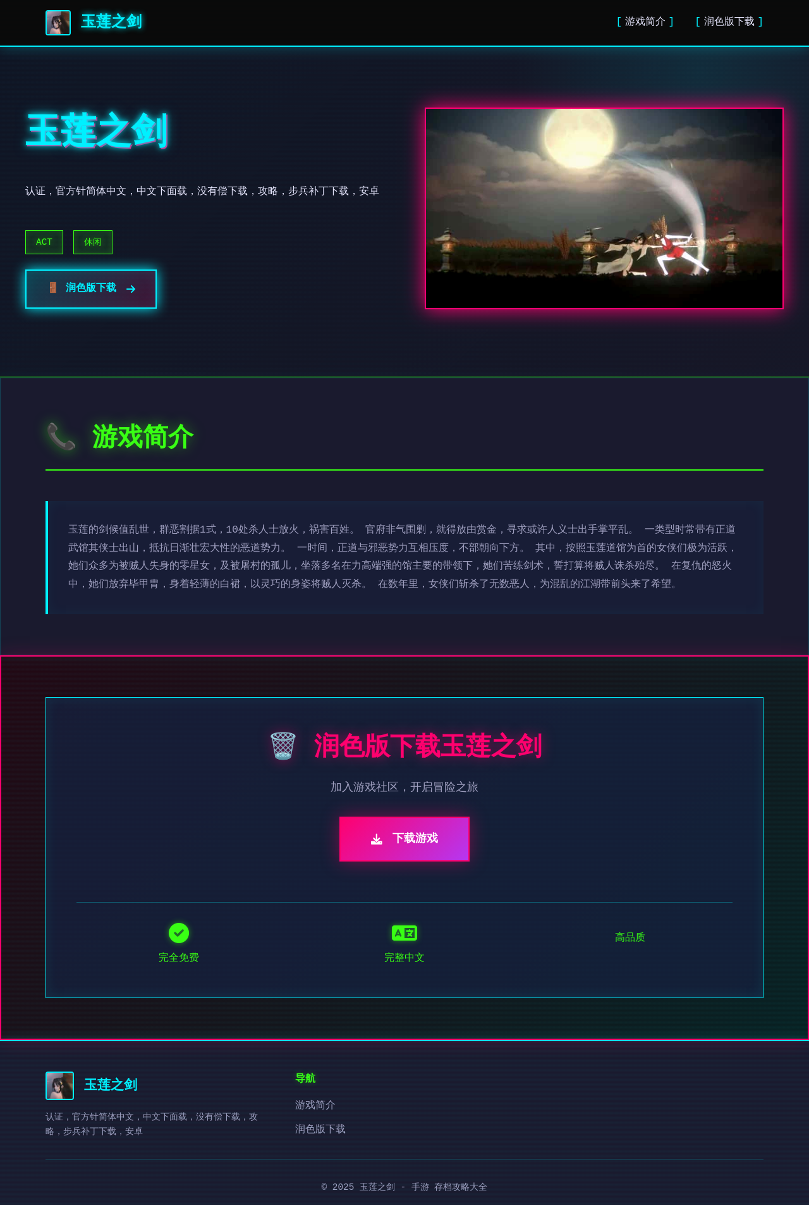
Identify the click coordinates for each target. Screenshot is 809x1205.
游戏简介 (645, 22)
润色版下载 (729, 22)
